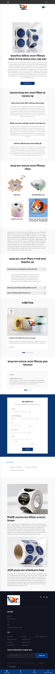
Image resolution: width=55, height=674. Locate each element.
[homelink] (13, 600)
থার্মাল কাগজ (25, 645)
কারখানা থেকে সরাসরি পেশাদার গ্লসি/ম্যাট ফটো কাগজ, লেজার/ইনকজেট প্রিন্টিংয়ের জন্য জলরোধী (38, 220)
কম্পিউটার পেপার (26, 639)
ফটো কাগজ (10, 636)
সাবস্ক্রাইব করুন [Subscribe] (42, 655)
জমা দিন (27, 449)
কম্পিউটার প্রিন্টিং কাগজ (38, 195)
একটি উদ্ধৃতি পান (27, 83)
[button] (23, 352)
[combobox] (15, 418)
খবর (8, 624)
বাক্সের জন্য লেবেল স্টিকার (31, 467)
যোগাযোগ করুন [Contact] (48, 671)
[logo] (23, 7)
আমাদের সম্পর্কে (11, 619)
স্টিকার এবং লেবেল (11, 639)
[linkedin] (47, 597)
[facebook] (41, 597)
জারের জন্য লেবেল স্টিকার (16, 467)
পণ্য (8, 622)
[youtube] (44, 597)
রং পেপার (24, 636)
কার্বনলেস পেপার (26, 642)
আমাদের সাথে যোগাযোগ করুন (14, 627)
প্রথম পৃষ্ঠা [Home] (9, 616)
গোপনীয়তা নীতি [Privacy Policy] (41, 663)
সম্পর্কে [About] (34, 671)
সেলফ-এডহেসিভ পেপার (41, 636)
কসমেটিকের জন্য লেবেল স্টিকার (17, 470)
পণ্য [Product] (20, 671)
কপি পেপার (10, 642)
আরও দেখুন (11, 347)
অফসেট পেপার (10, 645)
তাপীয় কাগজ (16, 195)
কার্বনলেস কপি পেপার (16, 219)
